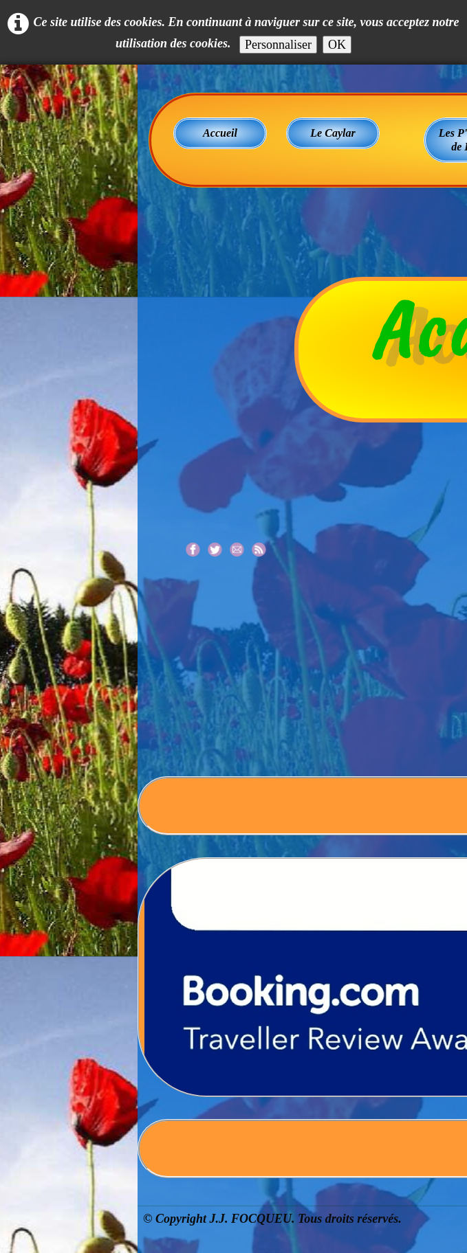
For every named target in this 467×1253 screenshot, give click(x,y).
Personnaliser (278, 45)
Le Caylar (332, 133)
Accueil (220, 133)
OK (337, 45)
